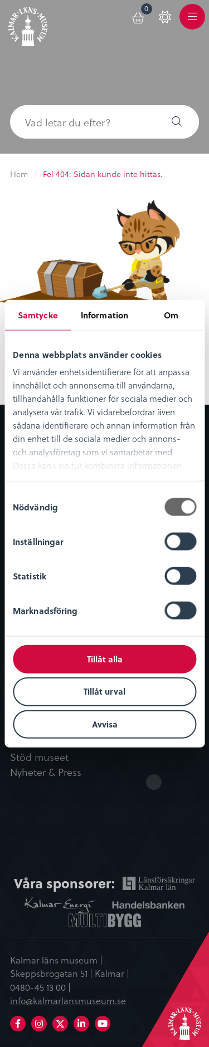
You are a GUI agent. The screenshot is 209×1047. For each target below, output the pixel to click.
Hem (19, 174)
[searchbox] (82, 122)
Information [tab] (104, 314)
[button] (176, 122)
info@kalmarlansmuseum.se (68, 1000)
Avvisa (105, 724)
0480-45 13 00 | (40, 987)
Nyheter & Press (45, 772)
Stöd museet (39, 757)
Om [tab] (171, 314)
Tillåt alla (105, 658)
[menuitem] (139, 16)
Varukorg (147, 10)
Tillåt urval (104, 691)
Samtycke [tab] (38, 314)
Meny (192, 23)
